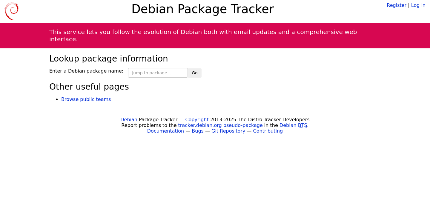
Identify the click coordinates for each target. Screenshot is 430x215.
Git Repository (228, 131)
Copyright (196, 119)
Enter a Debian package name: (86, 71)
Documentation (165, 131)
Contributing (268, 131)
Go (194, 72)
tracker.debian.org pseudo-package (220, 125)
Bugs (198, 131)
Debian (128, 119)
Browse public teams (86, 99)
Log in (418, 5)
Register (396, 5)
